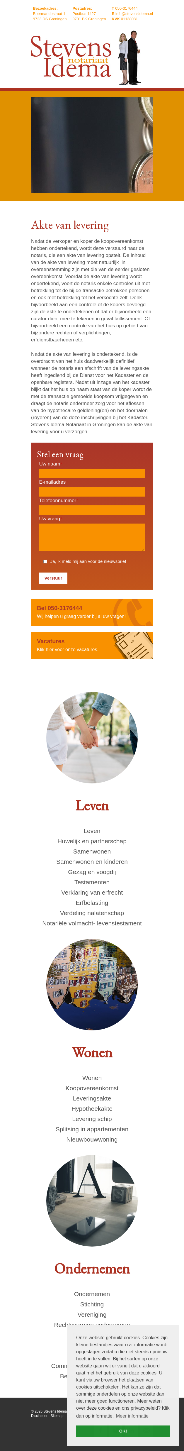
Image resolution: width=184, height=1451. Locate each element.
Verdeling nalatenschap (92, 913)
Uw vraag (50, 519)
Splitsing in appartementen (92, 1129)
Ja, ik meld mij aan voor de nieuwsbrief (88, 561)
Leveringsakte (92, 1098)
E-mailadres (53, 482)
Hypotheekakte (92, 1108)
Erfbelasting (92, 902)
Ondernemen (92, 1294)
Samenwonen (92, 851)
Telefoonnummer (58, 500)
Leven (92, 830)
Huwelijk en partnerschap (92, 841)
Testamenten (92, 882)
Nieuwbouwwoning (91, 1139)
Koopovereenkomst (92, 1088)
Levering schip (92, 1118)
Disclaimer (39, 1416)
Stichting (92, 1304)
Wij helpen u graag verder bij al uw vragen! (92, 612)
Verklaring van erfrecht (92, 892)
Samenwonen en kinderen (92, 861)
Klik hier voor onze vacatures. (92, 645)
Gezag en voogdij (92, 871)
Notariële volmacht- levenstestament (92, 923)
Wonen (92, 1077)
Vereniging (91, 1314)
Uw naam (50, 464)
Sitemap (57, 1416)
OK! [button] (123, 1431)
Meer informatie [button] (132, 1415)
